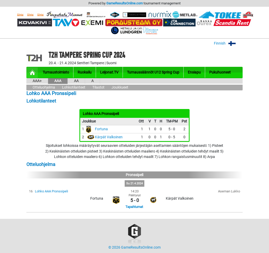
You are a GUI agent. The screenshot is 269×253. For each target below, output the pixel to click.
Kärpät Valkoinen (109, 137)
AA (76, 81)
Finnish (228, 43)
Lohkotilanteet (73, 87)
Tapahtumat (134, 207)
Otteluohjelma (44, 87)
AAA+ (37, 81)
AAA (57, 81)
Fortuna (101, 129)
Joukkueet (119, 87)
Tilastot (98, 87)
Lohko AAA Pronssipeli (51, 191)
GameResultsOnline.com (124, 3)
